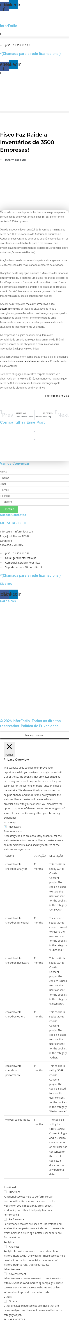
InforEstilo (8, 26)
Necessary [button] (10, 822)
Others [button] (8, 1296)
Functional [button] (10, 1187)
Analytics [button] (9, 1242)
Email (3, 483)
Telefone (5, 495)
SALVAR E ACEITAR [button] (14, 1319)
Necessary (15, 826)
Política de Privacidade (40, 726)
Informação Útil (15, 159)
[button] (34, 37)
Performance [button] (11, 1214)
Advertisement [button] (12, 1269)
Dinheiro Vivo (61, 395)
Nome (3, 472)
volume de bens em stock (32, 361)
